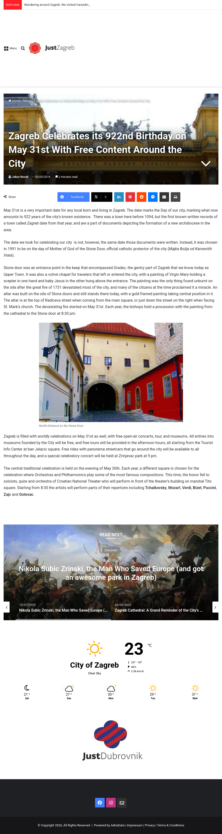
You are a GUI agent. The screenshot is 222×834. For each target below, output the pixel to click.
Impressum (134, 825)
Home (14, 101)
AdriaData (118, 825)
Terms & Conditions (170, 825)
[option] (111, 572)
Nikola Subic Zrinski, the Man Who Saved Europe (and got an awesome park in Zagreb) (111, 572)
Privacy (150, 825)
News (27, 101)
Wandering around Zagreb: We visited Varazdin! (56, 4)
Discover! (111, 550)
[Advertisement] (146, 45)
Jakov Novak (20, 177)
